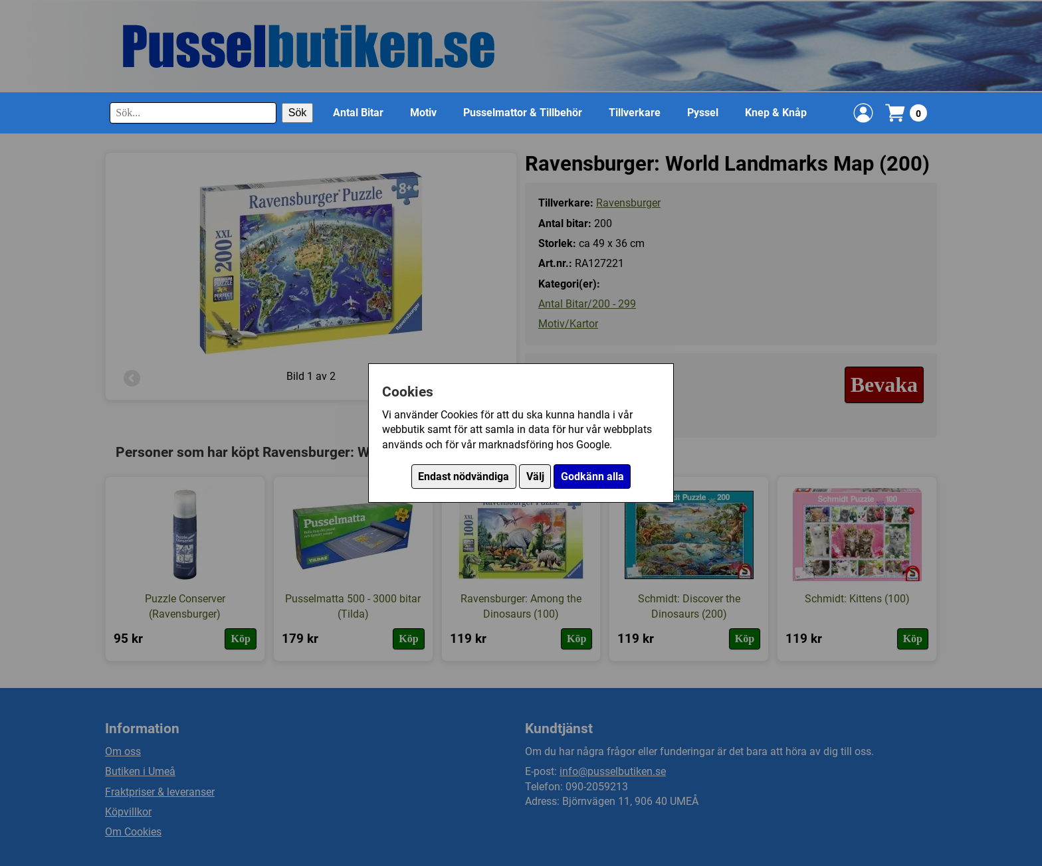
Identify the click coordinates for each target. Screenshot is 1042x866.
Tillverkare (635, 112)
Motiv (423, 112)
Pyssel (702, 112)
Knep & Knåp (776, 112)
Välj (535, 476)
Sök (297, 112)
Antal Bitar (358, 112)
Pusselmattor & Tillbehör (522, 112)
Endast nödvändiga (463, 476)
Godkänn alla (592, 476)
